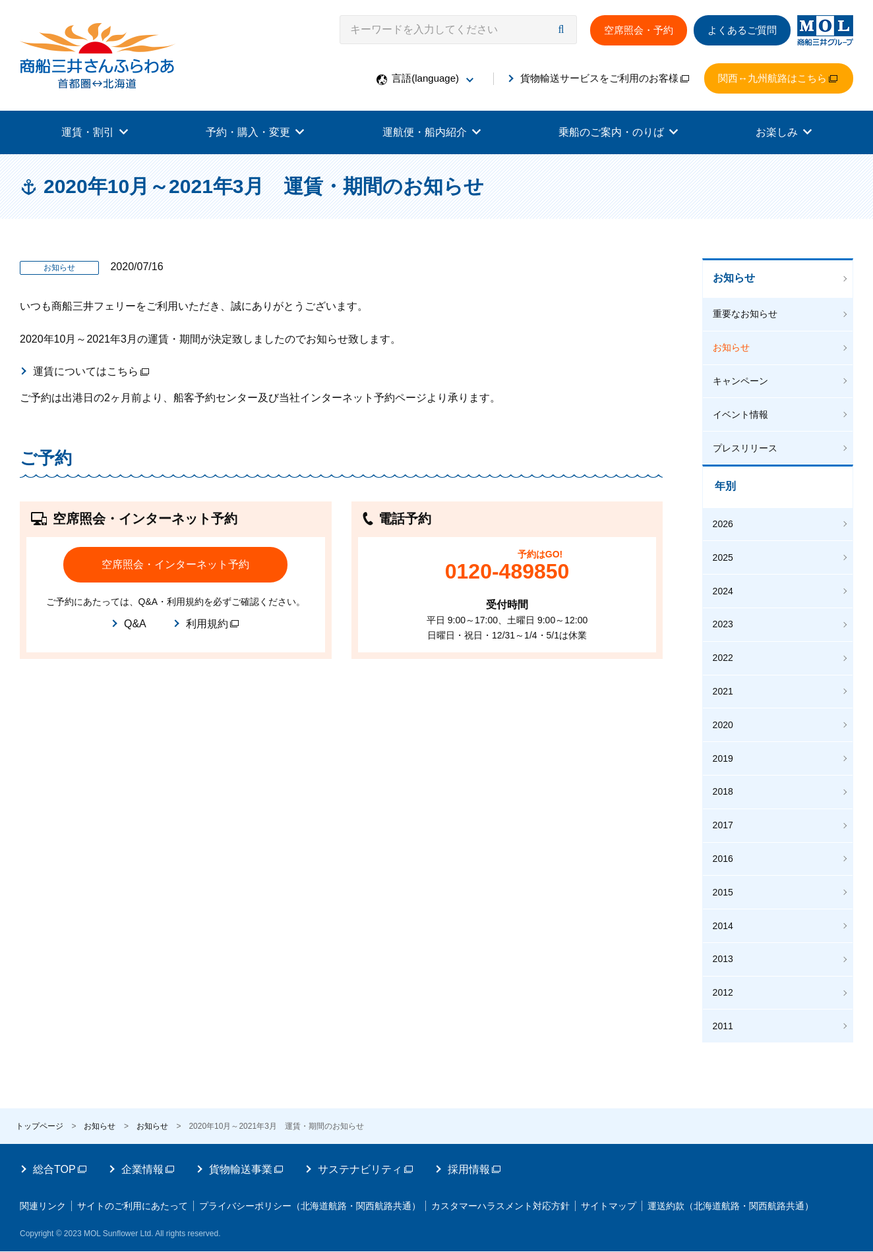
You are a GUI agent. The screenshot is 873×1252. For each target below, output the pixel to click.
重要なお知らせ (747, 317)
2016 (725, 848)
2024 (725, 588)
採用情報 (474, 1153)
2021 (725, 685)
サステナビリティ (365, 1153)
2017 (725, 815)
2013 (725, 945)
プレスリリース (747, 447)
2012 (725, 978)
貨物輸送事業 (246, 1153)
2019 (725, 750)
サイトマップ (646, 1190)
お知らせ (736, 279)
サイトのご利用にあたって (141, 1190)
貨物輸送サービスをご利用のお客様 (604, 78)
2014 (725, 912)
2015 (725, 880)
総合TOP (59, 1153)
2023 (725, 620)
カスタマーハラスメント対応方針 (529, 1190)
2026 (725, 522)
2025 (725, 555)
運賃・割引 (94, 132)
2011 (725, 1011)
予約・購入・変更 (255, 132)
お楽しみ (784, 132)
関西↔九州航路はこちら (777, 78)
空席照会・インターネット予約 (175, 564)
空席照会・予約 (638, 30)
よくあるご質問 (742, 30)
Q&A (135, 623)
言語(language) (432, 78)
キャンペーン (742, 382)
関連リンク (43, 1190)
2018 (725, 783)
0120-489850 (507, 571)
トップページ (39, 1110)
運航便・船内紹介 (431, 132)
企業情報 (147, 1153)
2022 (725, 652)
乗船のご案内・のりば (618, 132)
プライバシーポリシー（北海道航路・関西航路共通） (328, 1190)
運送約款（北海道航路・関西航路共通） (113, 1207)
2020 (725, 717)
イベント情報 (742, 414)
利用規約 (212, 623)
